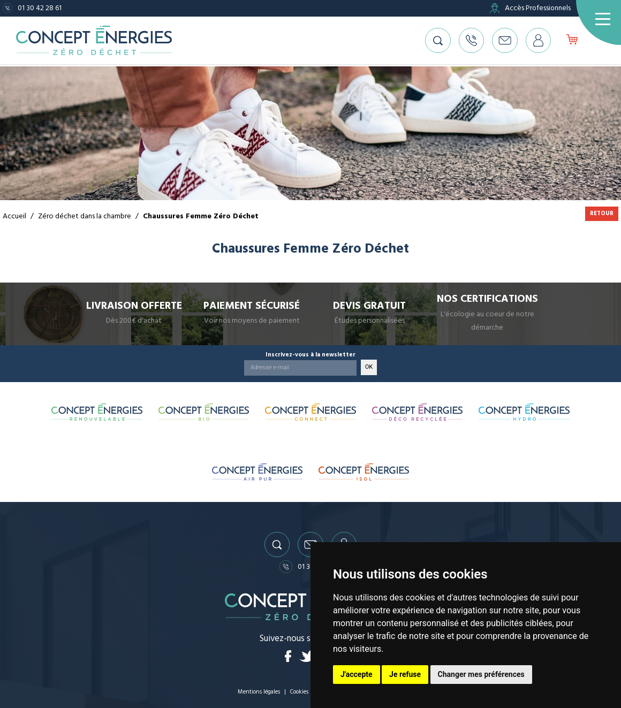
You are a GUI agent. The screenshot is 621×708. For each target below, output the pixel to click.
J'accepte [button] (356, 674)
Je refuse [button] (405, 674)
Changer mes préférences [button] (481, 674)
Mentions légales (259, 692)
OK (369, 365)
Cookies (300, 692)
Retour (602, 213)
